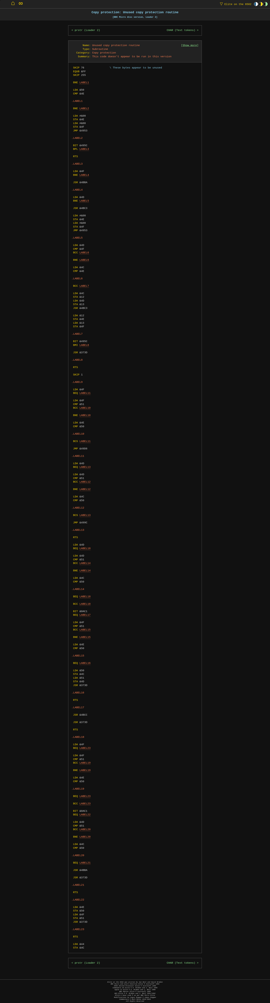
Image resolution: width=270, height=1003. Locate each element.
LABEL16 (85, 663)
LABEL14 (85, 563)
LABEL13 (85, 467)
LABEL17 (85, 615)
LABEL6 (84, 253)
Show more (190, 45)
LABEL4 (84, 175)
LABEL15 (85, 630)
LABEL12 (85, 482)
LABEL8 (84, 345)
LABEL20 (85, 829)
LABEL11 (85, 393)
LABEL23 (85, 748)
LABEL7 (84, 286)
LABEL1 (84, 82)
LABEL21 (85, 863)
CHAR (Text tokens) (181, 30)
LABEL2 (84, 108)
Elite (234, 4)
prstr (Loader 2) (87, 30)
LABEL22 (85, 815)
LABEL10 (85, 408)
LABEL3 (84, 149)
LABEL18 (85, 548)
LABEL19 (85, 763)
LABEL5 (84, 201)
